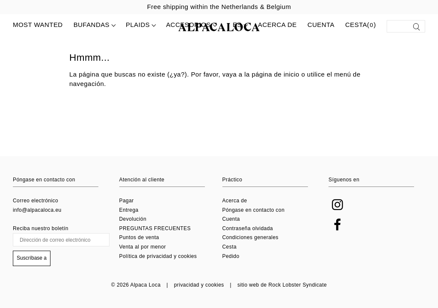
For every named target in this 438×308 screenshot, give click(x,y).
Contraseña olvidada (247, 228)
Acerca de (277, 24)
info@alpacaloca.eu (37, 210)
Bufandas (92, 24)
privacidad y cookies (199, 285)
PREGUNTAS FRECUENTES (155, 228)
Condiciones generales (250, 237)
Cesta (229, 247)
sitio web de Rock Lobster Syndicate (282, 285)
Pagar (126, 201)
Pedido (231, 256)
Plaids (138, 24)
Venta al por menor (142, 247)
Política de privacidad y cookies (158, 256)
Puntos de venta (139, 237)
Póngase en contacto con (253, 210)
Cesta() (360, 25)
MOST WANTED (38, 24)
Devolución (133, 219)
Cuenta (321, 24)
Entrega (129, 210)
